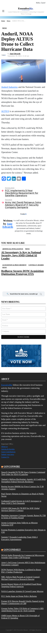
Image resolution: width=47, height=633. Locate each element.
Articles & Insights (8, 449)
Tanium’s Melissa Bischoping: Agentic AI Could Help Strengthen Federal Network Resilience (23, 480)
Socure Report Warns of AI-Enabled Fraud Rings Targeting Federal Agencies (21, 585)
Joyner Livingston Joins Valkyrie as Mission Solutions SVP (19, 524)
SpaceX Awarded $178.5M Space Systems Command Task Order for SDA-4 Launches (23, 473)
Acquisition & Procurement (14, 265)
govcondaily (12, 549)
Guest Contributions (8, 452)
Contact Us (5, 457)
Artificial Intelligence (12, 249)
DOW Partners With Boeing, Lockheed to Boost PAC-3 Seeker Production (21, 571)
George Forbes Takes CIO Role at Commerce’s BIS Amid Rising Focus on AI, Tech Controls (22, 609)
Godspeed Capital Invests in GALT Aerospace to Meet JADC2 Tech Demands (21, 502)
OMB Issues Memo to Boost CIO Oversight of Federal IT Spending (20, 617)
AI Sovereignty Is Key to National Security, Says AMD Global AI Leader (21, 255)
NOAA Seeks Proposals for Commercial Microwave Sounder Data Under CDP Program (22, 556)
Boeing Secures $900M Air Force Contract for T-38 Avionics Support (22, 487)
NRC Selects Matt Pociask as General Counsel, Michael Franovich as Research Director (20, 578)
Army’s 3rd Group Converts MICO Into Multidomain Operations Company (23, 563)
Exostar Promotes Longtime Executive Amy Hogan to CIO (23, 531)
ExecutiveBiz (6, 385)
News (27, 249)
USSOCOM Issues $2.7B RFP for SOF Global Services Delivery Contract (20, 509)
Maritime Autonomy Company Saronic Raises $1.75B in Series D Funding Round (23, 516)
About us (4, 447)
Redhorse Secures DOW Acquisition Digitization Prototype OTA (22, 272)
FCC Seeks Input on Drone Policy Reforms (19, 596)
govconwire (12, 466)
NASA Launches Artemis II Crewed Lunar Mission (22, 591)
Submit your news (7, 454)
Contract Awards (36, 265)
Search (40, 294)
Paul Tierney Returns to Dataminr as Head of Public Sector (22, 495)
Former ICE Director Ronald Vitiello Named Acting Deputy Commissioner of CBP (22, 602)
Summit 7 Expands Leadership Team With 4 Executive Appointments (19, 538)
